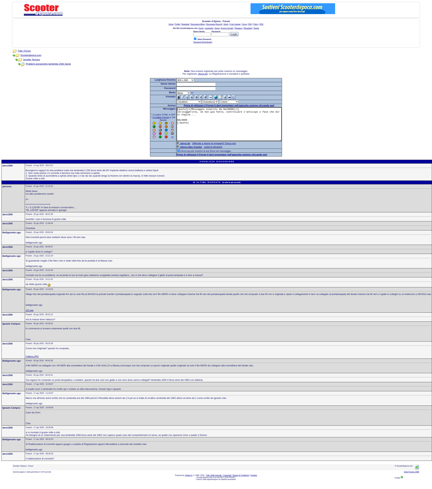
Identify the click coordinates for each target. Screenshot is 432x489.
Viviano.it (188, 482)
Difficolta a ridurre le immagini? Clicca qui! (208, 150)
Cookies (254, 482)
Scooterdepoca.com (30, 55)
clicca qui (203, 73)
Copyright (227, 482)
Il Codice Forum (154, 117)
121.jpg (29, 317)
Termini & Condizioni (241, 482)
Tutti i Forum (24, 51)
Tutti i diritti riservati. (214, 482)
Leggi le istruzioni (207, 153)
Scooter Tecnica (31, 59)
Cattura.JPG (32, 363)
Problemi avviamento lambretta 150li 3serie (48, 64)
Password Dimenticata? (202, 42)
